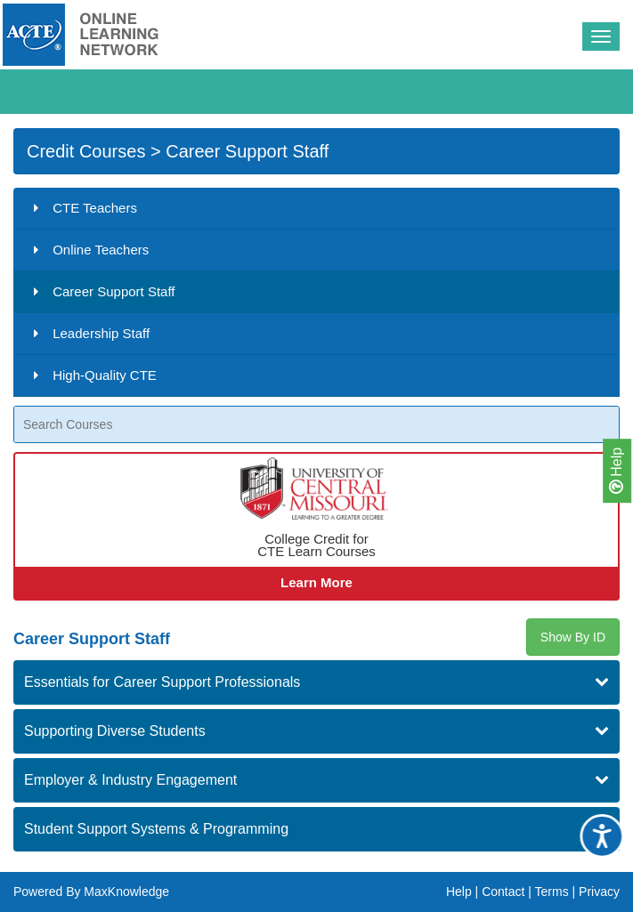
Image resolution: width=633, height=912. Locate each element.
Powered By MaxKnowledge (91, 891)
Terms (552, 891)
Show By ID (572, 637)
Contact (503, 891)
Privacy (599, 891)
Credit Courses (86, 151)
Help (616, 470)
